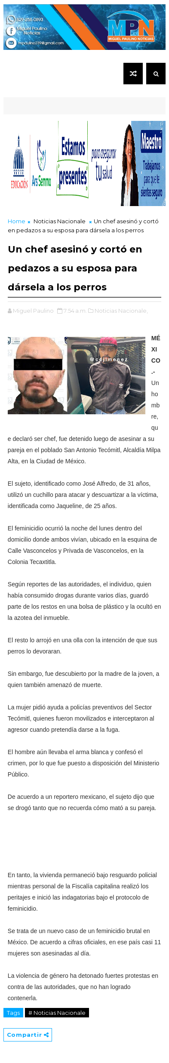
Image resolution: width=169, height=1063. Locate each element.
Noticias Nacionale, (121, 310)
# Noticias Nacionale (57, 1012)
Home (16, 221)
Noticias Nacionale (60, 221)
